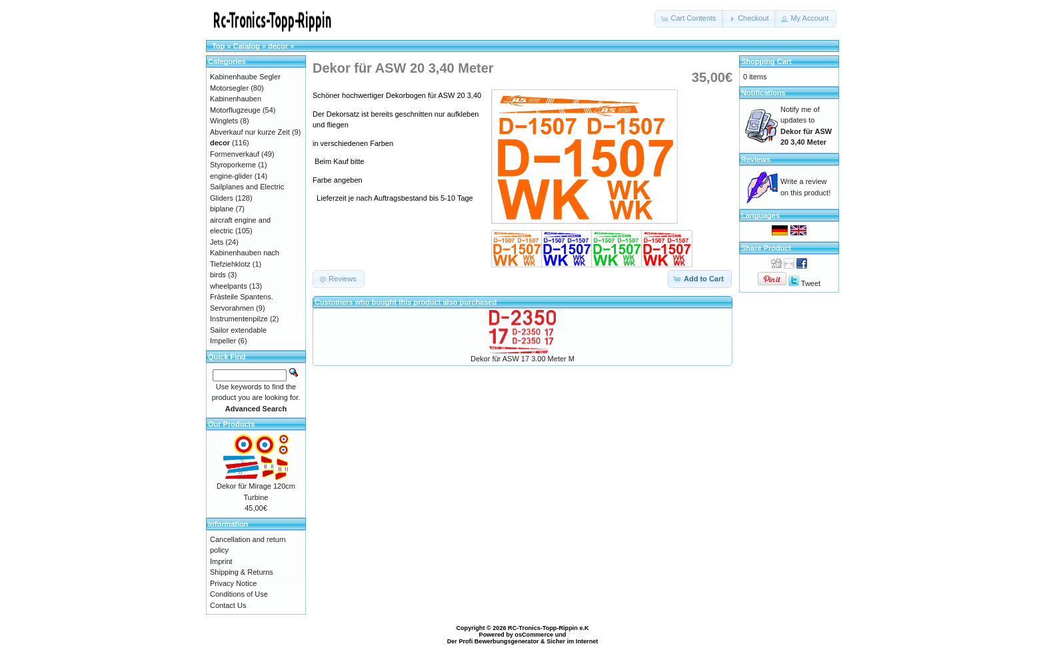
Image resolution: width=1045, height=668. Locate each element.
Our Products (231, 424)
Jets (216, 242)
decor (278, 46)
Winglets (224, 121)
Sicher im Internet (572, 641)
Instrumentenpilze (239, 319)
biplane (221, 209)
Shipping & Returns (241, 572)
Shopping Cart (766, 61)
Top (218, 46)
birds (218, 275)
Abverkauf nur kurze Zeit (250, 132)
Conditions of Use (239, 594)
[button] (689, 18)
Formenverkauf (234, 154)
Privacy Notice (233, 583)
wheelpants (228, 286)
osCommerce (534, 634)
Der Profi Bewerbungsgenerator (493, 641)
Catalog (246, 46)
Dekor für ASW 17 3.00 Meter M (522, 359)
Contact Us (228, 605)
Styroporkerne (233, 165)
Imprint (221, 561)
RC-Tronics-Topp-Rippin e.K (548, 628)
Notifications (763, 93)
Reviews (755, 159)
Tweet (810, 283)
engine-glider (231, 176)
